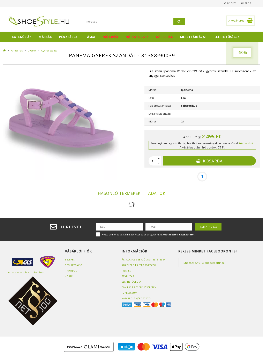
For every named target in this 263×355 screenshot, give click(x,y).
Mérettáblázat (193, 37)
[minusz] (159, 163)
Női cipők (110, 37)
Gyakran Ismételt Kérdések (26, 272)
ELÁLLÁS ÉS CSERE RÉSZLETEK (139, 287)
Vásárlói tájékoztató (136, 298)
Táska (90, 37)
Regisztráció (73, 265)
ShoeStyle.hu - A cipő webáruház (204, 263)
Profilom (71, 270)
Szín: (152, 98)
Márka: (153, 90)
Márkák (45, 37)
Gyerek (32, 50)
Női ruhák (164, 37)
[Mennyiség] (153, 161)
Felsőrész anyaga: (160, 105)
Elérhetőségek (227, 37)
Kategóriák (21, 37)
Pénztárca (68, 37)
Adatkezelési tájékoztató (139, 265)
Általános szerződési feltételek (143, 259)
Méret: (153, 121)
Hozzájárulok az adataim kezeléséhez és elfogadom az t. (148, 234)
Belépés (229, 3)
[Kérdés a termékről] (202, 176)
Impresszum (129, 292)
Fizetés (126, 270)
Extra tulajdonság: (160, 113)
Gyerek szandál (49, 50)
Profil (248, 3)
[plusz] (159, 158)
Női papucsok (137, 37)
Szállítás (128, 276)
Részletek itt (246, 143)
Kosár (69, 276)
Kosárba (213, 161)
